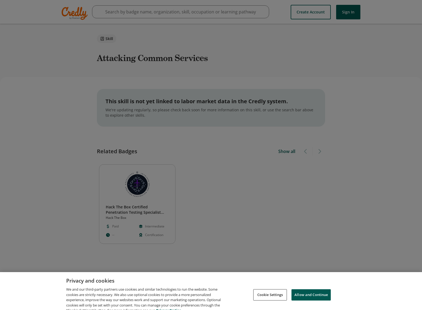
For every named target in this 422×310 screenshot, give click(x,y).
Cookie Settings (270, 299)
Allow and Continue (311, 299)
